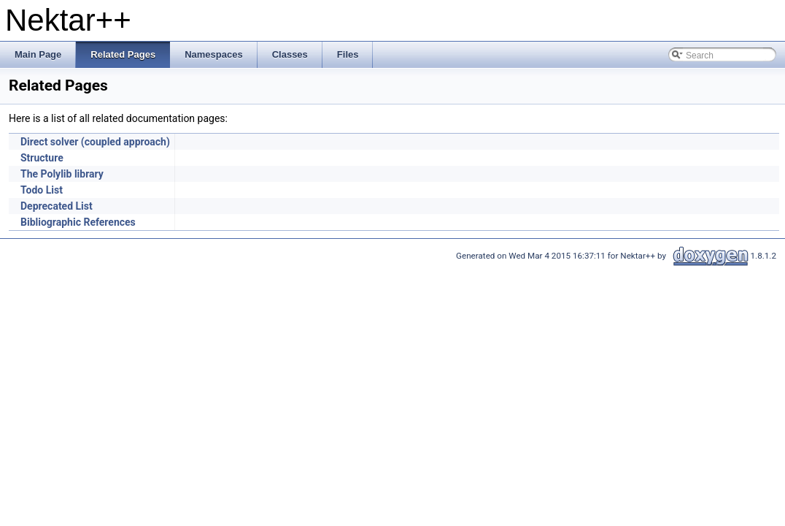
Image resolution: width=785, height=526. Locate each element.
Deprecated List (56, 206)
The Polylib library (62, 174)
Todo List (41, 190)
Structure (41, 158)
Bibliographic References (78, 222)
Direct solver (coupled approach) (95, 142)
